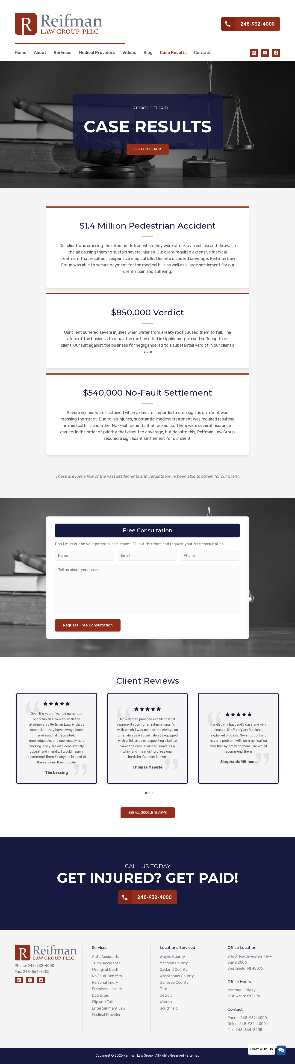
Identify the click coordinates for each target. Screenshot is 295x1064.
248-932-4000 (41, 965)
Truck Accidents (106, 963)
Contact (202, 52)
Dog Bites (100, 995)
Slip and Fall (102, 1002)
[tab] (146, 793)
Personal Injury (105, 982)
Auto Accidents (105, 956)
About (40, 52)
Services (62, 52)
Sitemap (192, 1056)
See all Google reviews (147, 813)
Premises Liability (107, 989)
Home (21, 52)
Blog (148, 52)
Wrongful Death (106, 969)
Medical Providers (97, 52)
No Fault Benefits (107, 976)
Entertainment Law (109, 1008)
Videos (129, 52)
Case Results (173, 52)
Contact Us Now (147, 149)
